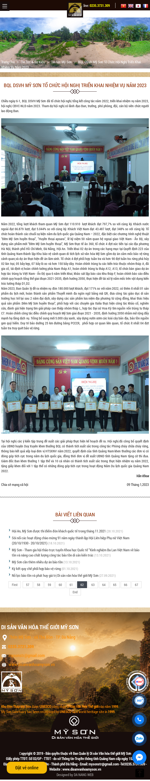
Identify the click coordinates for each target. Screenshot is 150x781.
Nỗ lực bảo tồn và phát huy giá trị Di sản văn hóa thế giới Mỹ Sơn (55, 575)
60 (60, 584)
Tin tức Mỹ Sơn (61, 61)
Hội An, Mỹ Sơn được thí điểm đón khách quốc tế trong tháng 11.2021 (59, 531)
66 (125, 584)
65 (114, 584)
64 (104, 584)
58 (38, 584)
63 (93, 584)
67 (136, 584)
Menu (4, 6)
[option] (75, 42)
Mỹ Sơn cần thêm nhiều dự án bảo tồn (37, 562)
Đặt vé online (27, 767)
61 (71, 584)
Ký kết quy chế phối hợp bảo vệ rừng (36, 568)
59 (49, 584)
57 (27, 584)
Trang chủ (8, 61)
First (15, 584)
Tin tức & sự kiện (33, 61)
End (75, 592)
